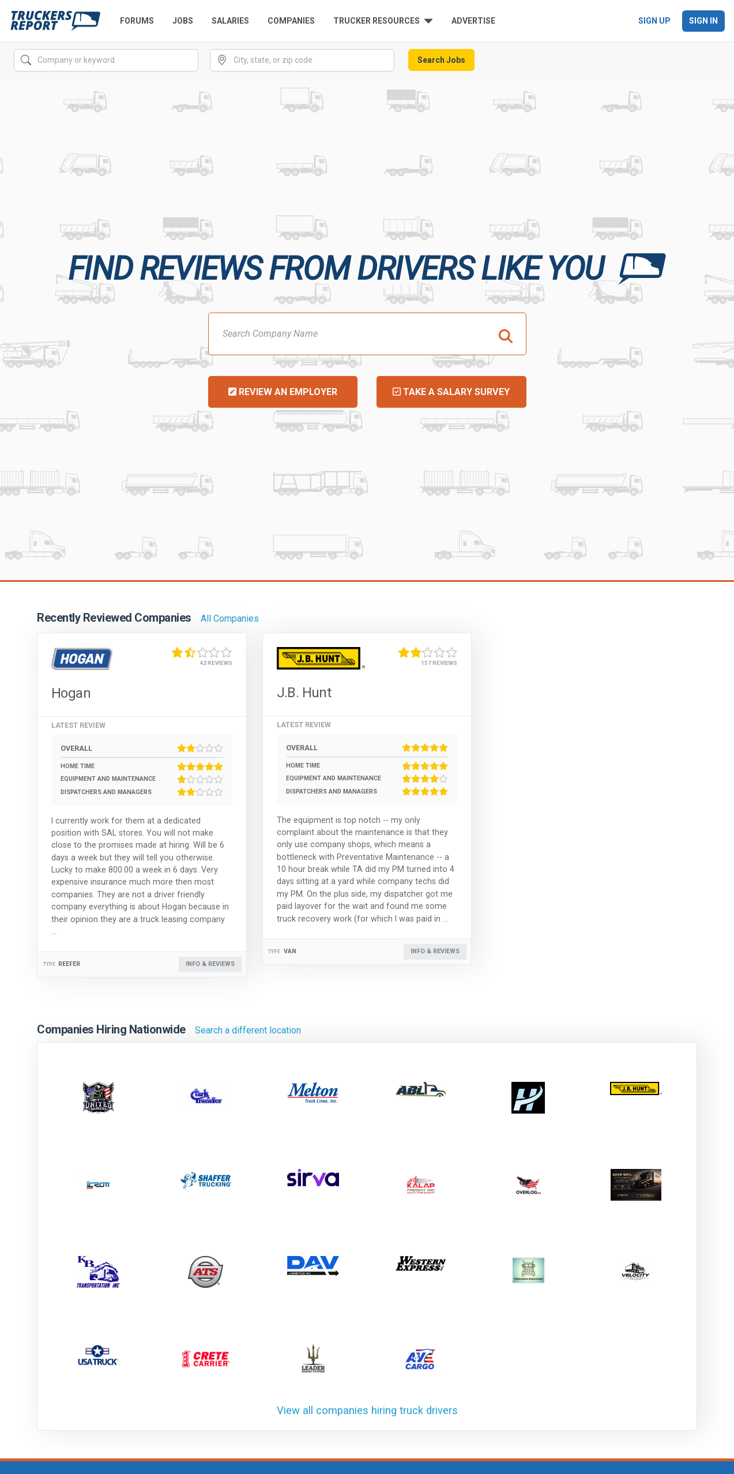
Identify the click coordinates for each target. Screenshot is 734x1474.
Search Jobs (441, 60)
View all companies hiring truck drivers (367, 1410)
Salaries (230, 20)
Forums (137, 20)
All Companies (230, 618)
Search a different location (248, 1030)
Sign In (703, 20)
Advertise (473, 20)
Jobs (182, 20)
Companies (291, 20)
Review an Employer (282, 391)
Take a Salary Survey (451, 391)
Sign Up (654, 20)
